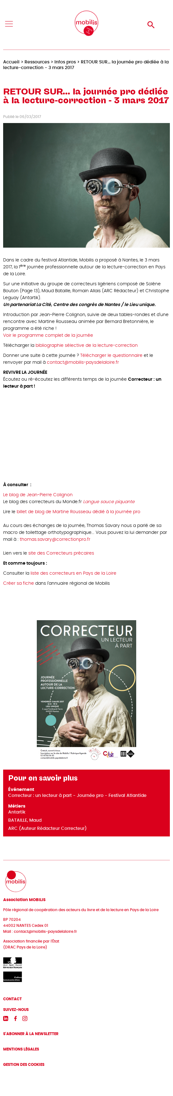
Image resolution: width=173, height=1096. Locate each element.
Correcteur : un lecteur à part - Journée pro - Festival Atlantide (77, 795)
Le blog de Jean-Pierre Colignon (38, 495)
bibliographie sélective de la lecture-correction (87, 345)
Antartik (16, 812)
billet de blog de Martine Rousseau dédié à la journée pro (78, 512)
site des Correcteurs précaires (61, 553)
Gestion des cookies (23, 1064)
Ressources (37, 62)
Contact (12, 999)
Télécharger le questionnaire (111, 355)
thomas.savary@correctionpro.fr (55, 539)
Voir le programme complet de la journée (48, 335)
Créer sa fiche (18, 583)
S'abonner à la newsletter (31, 1034)
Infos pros (65, 62)
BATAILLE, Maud (25, 820)
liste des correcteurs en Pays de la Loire (73, 573)
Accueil (11, 62)
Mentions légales (21, 1049)
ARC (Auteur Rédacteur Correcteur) (47, 828)
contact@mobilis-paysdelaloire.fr (83, 362)
